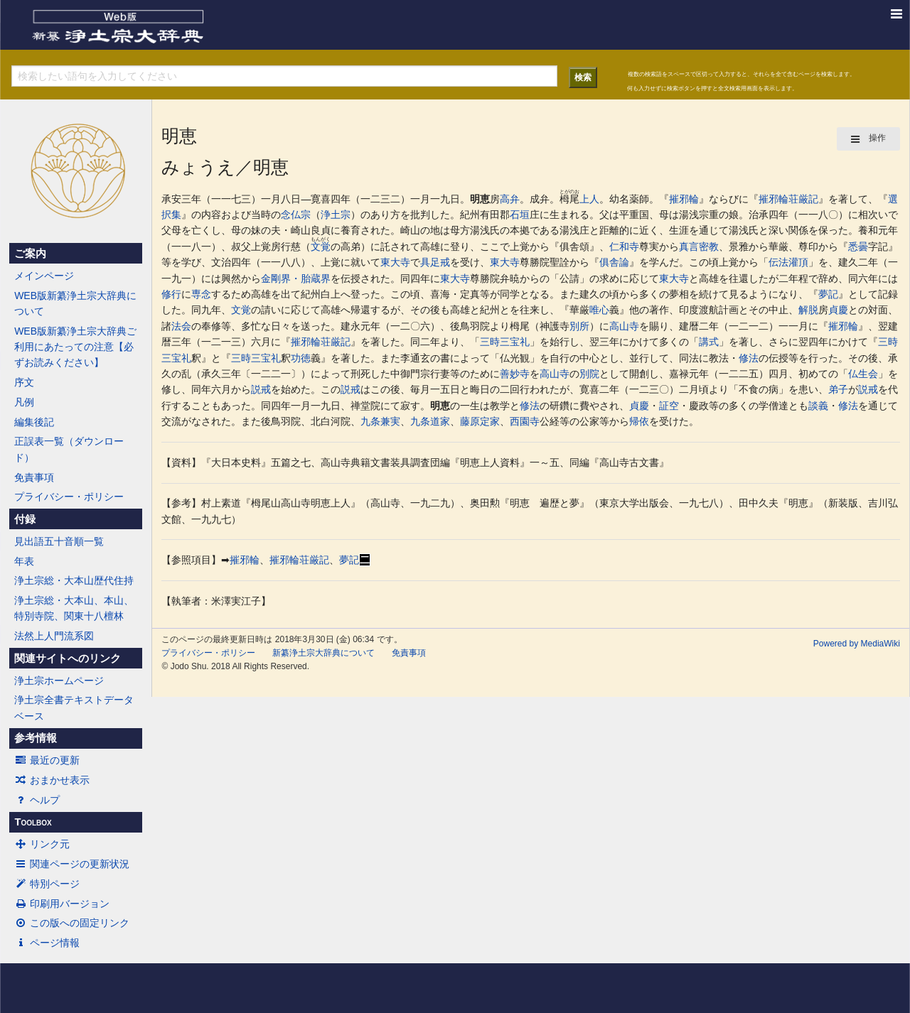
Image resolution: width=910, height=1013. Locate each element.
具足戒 (435, 262)
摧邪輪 (684, 199)
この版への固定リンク (71, 922)
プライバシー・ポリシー (69, 496)
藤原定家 (480, 421)
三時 (490, 341)
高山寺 (624, 326)
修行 (171, 294)
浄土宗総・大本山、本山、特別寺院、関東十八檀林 (74, 608)
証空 (669, 405)
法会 (181, 326)
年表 (24, 561)
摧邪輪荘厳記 (788, 199)
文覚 (321, 246)
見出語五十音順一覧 (59, 541)
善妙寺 (515, 373)
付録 (25, 519)
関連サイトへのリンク (67, 658)
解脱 (808, 309)
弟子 (838, 389)
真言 (689, 246)
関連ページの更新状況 (71, 864)
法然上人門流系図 (54, 635)
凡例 (24, 402)
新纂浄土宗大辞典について (323, 653)
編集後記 (34, 422)
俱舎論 (614, 262)
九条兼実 (380, 421)
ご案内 (30, 253)
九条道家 (430, 421)
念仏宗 (296, 214)
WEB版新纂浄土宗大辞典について (75, 303)
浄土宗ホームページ (59, 680)
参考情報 (35, 738)
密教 (709, 246)
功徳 (301, 358)
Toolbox (32, 822)
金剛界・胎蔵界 (296, 278)
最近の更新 (47, 760)
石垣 (520, 214)
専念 (201, 294)
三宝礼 (515, 341)
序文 (24, 382)
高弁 (510, 199)
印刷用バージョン (61, 903)
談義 (818, 405)
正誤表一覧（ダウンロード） (69, 448)
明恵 (480, 199)
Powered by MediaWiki (856, 644)
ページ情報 (47, 942)
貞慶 (838, 309)
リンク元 (42, 844)
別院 (589, 373)
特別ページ (47, 883)
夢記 (828, 294)
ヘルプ (37, 800)
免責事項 (34, 477)
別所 (579, 326)
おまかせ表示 (52, 780)
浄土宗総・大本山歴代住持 (74, 580)
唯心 (599, 309)
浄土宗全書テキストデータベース (74, 707)
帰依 (639, 421)
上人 (589, 199)
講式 (709, 341)
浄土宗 (335, 214)
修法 (749, 358)
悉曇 (858, 246)
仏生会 (863, 373)
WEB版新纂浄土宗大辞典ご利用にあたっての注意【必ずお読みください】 (75, 347)
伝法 (778, 262)
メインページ (44, 275)
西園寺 (525, 421)
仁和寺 (624, 246)
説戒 (261, 389)
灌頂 (798, 262)
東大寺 (395, 262)
